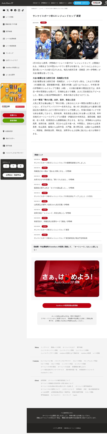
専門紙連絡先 (45, 396)
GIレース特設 (45, 365)
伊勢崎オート (41, 3)
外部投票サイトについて (86, 371)
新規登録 (13, 120)
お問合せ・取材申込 (13, 175)
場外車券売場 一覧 (71, 371)
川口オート (32, 3)
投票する (13, 115)
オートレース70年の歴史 (48, 368)
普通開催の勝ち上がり (79, 368)
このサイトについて (68, 390)
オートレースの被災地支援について (59, 381)
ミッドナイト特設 (67, 365)
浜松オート (50, 3)
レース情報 (96, 354)
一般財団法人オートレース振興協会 (72, 429)
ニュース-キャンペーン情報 (49, 351)
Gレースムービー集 (47, 362)
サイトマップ (67, 396)
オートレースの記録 (64, 368)
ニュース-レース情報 (82, 351)
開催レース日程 (56, 348)
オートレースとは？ (69, 348)
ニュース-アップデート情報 (49, 354)
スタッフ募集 (89, 393)
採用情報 (43, 381)
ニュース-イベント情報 (67, 351)
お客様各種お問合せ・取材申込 (60, 393)
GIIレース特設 (55, 365)
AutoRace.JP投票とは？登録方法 (69, 354)
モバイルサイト (56, 396)
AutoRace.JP (34, 8)
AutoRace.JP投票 (86, 354)
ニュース (42, 8)
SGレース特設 (77, 362)
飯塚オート (59, 3)
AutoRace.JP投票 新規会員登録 (66, 307)
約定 (85, 390)
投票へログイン (20, 106)
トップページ (45, 348)
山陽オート (67, 3)
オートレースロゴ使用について (50, 390)
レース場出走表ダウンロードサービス (52, 371)
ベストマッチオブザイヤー (63, 362)
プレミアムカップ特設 (90, 362)
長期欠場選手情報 (77, 393)
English (75, 396)
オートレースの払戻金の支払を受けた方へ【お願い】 (57, 387)
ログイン (77, 3)
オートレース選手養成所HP (84, 387)
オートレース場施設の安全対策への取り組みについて (57, 384)
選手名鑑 (79, 348)
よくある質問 (45, 393)
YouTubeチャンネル (47, 374)
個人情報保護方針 (94, 390)
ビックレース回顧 (80, 365)
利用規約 (79, 390)
